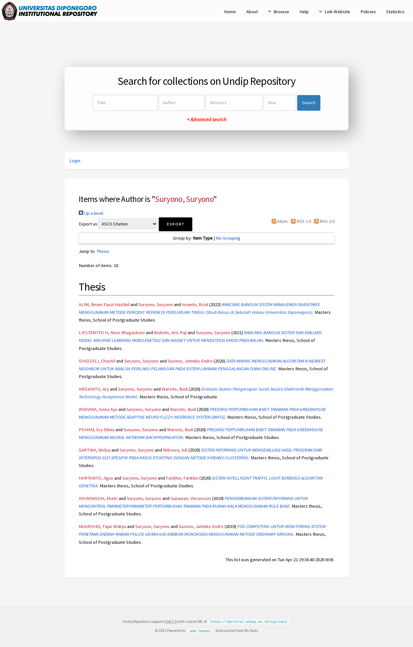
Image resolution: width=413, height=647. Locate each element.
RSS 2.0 (323, 221)
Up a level (91, 213)
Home (230, 12)
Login (74, 161)
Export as (88, 224)
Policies (368, 12)
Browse (281, 12)
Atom (278, 221)
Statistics (395, 12)
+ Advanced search (206, 119)
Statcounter (225, 630)
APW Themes (200, 630)
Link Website (337, 12)
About (252, 12)
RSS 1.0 (299, 221)
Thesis (102, 251)
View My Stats (247, 630)
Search (309, 102)
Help (304, 12)
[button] (175, 224)
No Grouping (228, 238)
